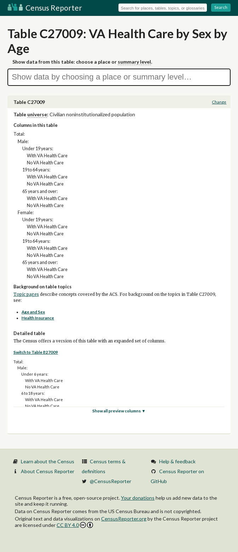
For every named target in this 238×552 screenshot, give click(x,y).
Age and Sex (33, 312)
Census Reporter (44, 7)
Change (219, 102)
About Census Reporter (47, 471)
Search (220, 7)
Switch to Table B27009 (35, 352)
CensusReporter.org (123, 519)
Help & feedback (177, 461)
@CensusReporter (110, 481)
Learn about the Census (47, 461)
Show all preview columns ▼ (119, 411)
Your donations (138, 498)
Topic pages (26, 294)
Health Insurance (38, 318)
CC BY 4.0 (75, 525)
